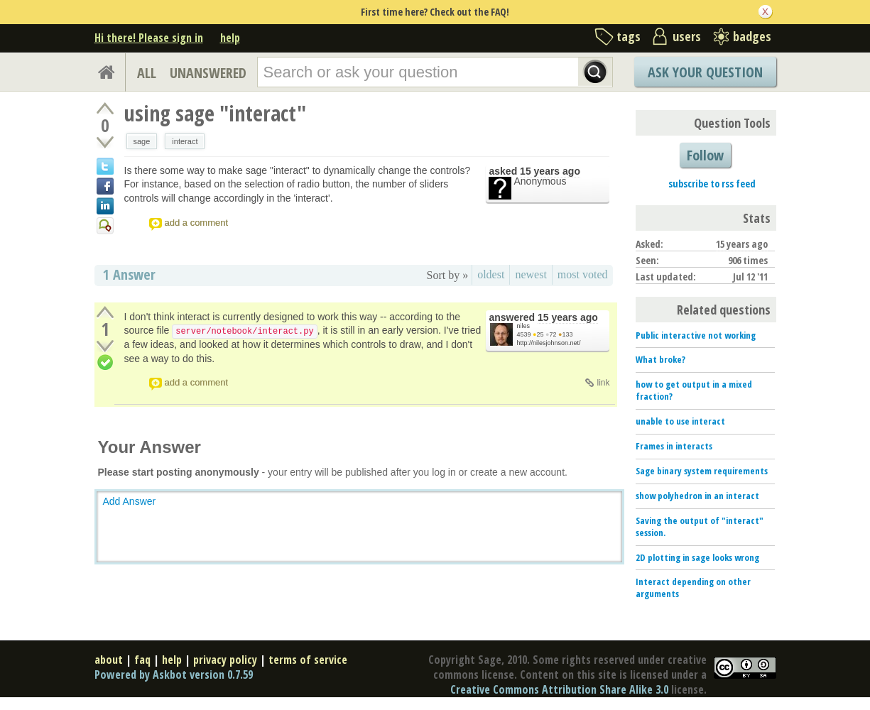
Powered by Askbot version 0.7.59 (173, 674)
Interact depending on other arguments (693, 587)
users (687, 36)
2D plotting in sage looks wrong (697, 557)
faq (142, 659)
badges (752, 36)
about (108, 659)
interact (184, 141)
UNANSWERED (208, 72)
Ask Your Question (705, 72)
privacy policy (225, 659)
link (603, 383)
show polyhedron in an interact (697, 495)
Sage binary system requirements (702, 470)
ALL (146, 72)
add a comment (197, 222)
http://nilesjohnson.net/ (549, 342)
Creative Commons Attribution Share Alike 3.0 (559, 689)
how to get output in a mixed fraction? (694, 390)
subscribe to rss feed (712, 183)
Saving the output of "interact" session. (699, 526)
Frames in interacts (674, 445)
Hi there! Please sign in (148, 37)
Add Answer (129, 501)
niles (524, 325)
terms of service (307, 659)
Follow (705, 155)
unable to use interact (680, 421)
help (230, 37)
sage (142, 141)
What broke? (660, 359)
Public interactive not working (696, 335)
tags (628, 36)
